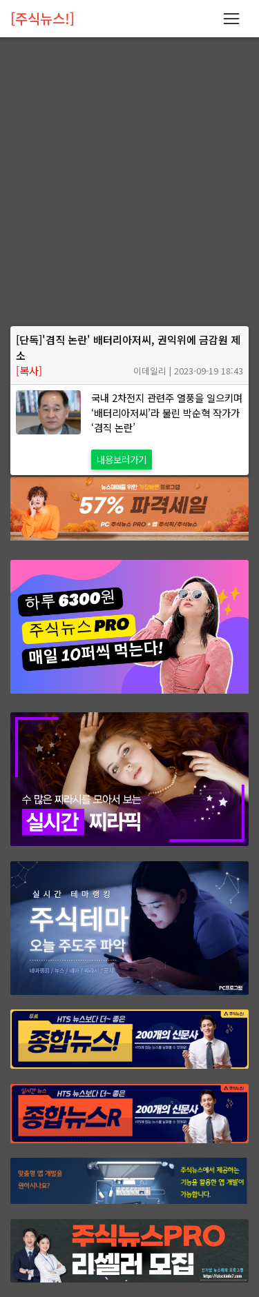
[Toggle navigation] (231, 18)
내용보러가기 (121, 459)
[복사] (29, 370)
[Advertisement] (129, 191)
